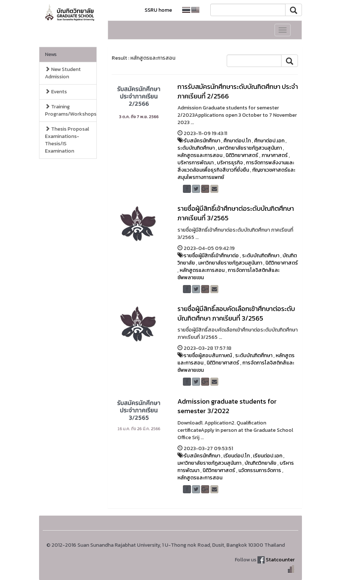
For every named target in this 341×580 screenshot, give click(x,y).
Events (56, 92)
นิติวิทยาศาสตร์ (242, 155)
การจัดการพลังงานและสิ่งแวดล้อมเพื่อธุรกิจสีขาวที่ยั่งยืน (235, 166)
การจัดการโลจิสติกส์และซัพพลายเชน (228, 273)
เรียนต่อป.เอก (267, 456)
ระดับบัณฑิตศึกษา (196, 148)
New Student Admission (63, 73)
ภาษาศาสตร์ (274, 155)
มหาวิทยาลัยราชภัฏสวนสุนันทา (250, 148)
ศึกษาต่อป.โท (237, 141)
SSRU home (158, 10)
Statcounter (280, 560)
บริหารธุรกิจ (230, 162)
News (51, 54)
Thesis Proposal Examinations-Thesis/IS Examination (67, 140)
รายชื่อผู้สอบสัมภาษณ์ (208, 355)
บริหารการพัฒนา (195, 162)
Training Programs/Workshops (70, 110)
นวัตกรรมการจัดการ (259, 470)
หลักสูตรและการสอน (199, 155)
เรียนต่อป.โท (236, 456)
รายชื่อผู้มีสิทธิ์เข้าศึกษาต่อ (211, 255)
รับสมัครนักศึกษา (202, 141)
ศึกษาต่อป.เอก (269, 141)
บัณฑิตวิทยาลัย (260, 463)
